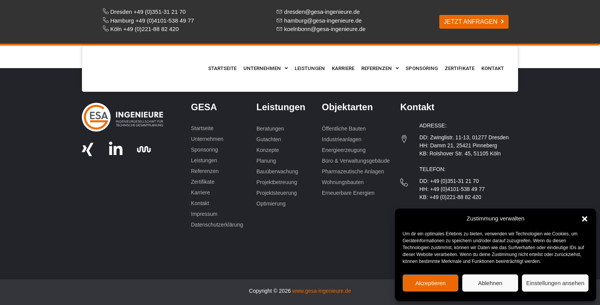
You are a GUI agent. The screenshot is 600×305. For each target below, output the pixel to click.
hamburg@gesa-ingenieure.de (323, 20)
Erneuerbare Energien (349, 193)
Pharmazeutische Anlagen (353, 171)
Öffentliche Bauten (344, 129)
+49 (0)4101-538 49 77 (457, 189)
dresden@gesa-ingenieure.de (322, 11)
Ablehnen (490, 283)
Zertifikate (459, 68)
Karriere (343, 68)
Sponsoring (422, 68)
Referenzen (380, 68)
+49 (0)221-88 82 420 (455, 197)
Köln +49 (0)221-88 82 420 (144, 29)
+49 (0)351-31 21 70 (454, 181)
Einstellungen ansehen (555, 283)
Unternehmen (265, 68)
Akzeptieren (430, 283)
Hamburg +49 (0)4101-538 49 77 (152, 20)
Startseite (222, 68)
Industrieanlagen (342, 139)
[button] (585, 218)
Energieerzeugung (343, 150)
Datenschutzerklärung (217, 225)
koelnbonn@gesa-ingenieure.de (325, 29)
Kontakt (492, 68)
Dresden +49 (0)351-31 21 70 (148, 11)
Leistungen (310, 68)
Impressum (204, 214)
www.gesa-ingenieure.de (321, 291)
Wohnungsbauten (343, 182)
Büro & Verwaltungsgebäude (356, 161)
